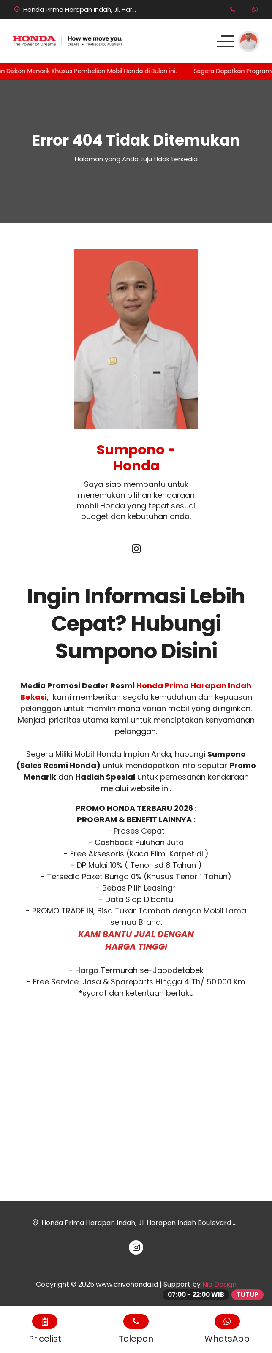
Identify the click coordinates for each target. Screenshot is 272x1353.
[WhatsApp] (254, 9)
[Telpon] (232, 9)
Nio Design (219, 1284)
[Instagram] (136, 550)
